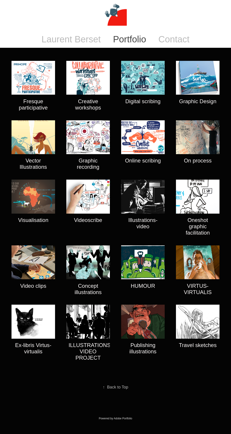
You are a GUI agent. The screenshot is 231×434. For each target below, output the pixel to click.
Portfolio (129, 39)
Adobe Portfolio (123, 418)
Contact (173, 39)
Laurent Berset (71, 39)
